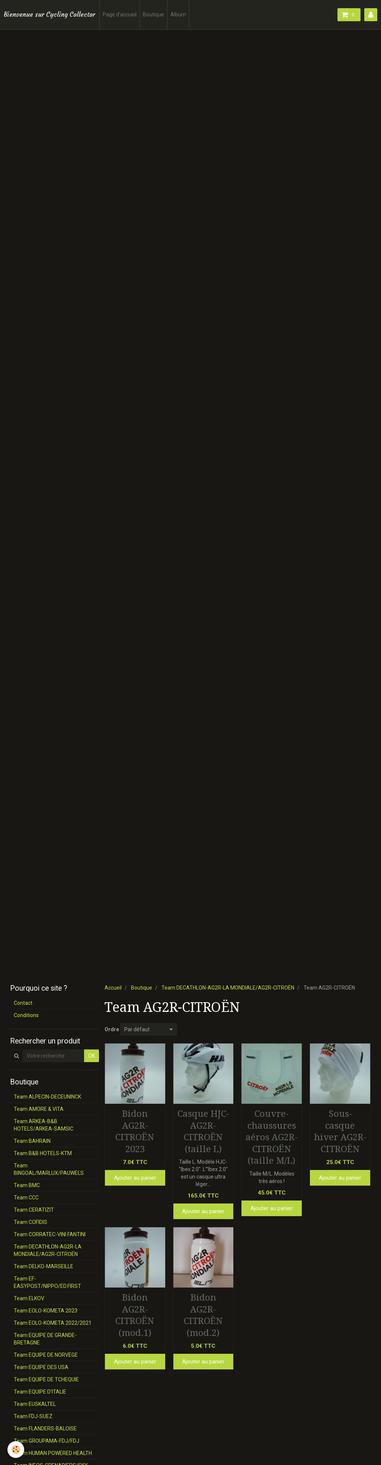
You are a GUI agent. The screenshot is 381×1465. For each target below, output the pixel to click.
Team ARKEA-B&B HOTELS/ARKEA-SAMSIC (43, 1125)
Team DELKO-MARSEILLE (43, 1266)
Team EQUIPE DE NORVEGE (46, 1355)
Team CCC (26, 1197)
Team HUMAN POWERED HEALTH (53, 1453)
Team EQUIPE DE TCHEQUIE (46, 1379)
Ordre (112, 1029)
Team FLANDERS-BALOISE (45, 1429)
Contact (23, 1003)
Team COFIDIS (30, 1222)
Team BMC (27, 1185)
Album (178, 14)
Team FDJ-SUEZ (33, 1416)
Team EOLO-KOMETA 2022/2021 (53, 1323)
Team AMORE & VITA (39, 1109)
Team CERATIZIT (34, 1210)
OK (91, 1056)
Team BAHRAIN (32, 1141)
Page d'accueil (120, 14)
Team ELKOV (29, 1298)
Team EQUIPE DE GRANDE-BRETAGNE (45, 1339)
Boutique (153, 14)
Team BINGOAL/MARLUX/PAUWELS (49, 1169)
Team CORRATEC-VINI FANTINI (50, 1234)
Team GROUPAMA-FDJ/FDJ (46, 1441)
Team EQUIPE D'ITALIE (40, 1392)
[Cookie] (15, 1449)
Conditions (26, 1015)
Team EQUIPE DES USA (41, 1367)
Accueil (113, 988)
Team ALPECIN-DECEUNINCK (47, 1097)
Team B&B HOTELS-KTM (43, 1153)
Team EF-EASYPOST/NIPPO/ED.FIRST (47, 1282)
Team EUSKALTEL (35, 1404)
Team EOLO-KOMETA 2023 (45, 1311)
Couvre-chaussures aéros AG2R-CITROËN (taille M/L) (272, 1137)
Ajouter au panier (135, 1177)
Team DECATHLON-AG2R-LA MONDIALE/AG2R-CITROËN (227, 988)
